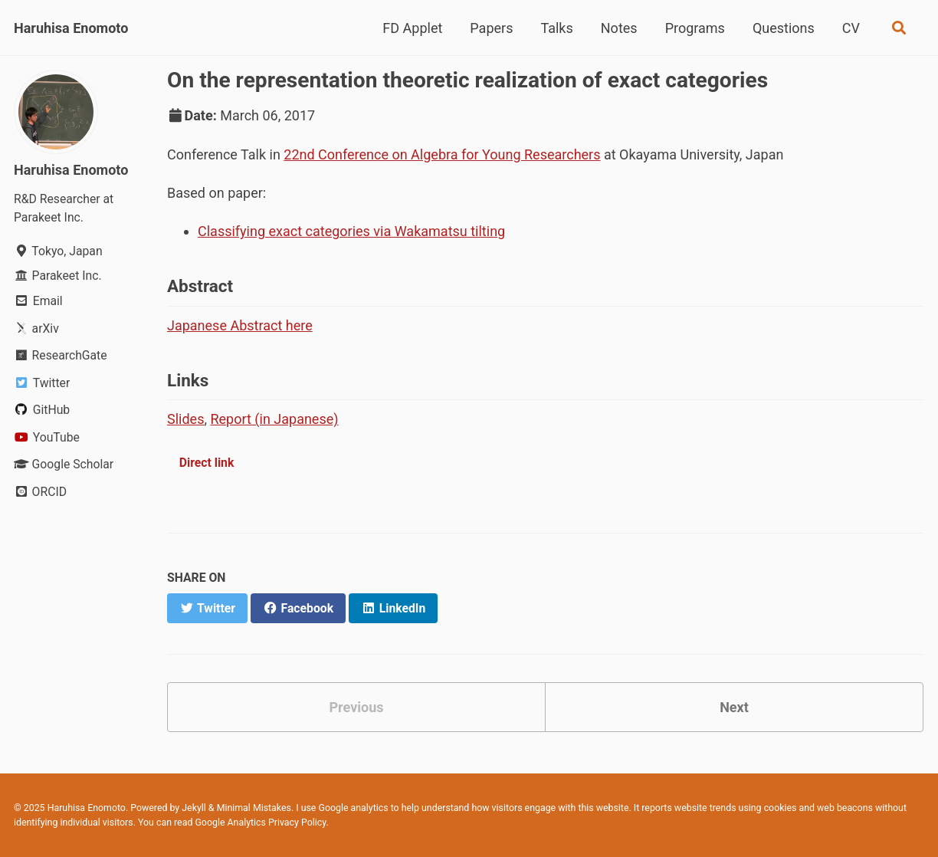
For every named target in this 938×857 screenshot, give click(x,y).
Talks (556, 28)
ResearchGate (60, 355)
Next (734, 707)
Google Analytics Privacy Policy (260, 822)
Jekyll (194, 808)
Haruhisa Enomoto (71, 28)
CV (851, 28)
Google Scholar (63, 464)
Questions (784, 28)
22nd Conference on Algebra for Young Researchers (442, 154)
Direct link (207, 462)
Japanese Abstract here (240, 325)
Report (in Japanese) (274, 419)
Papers (491, 28)
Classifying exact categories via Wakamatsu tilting (351, 231)
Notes (619, 28)
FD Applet (412, 28)
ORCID (40, 491)
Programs (695, 28)
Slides (185, 419)
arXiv (36, 328)
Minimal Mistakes (254, 808)
